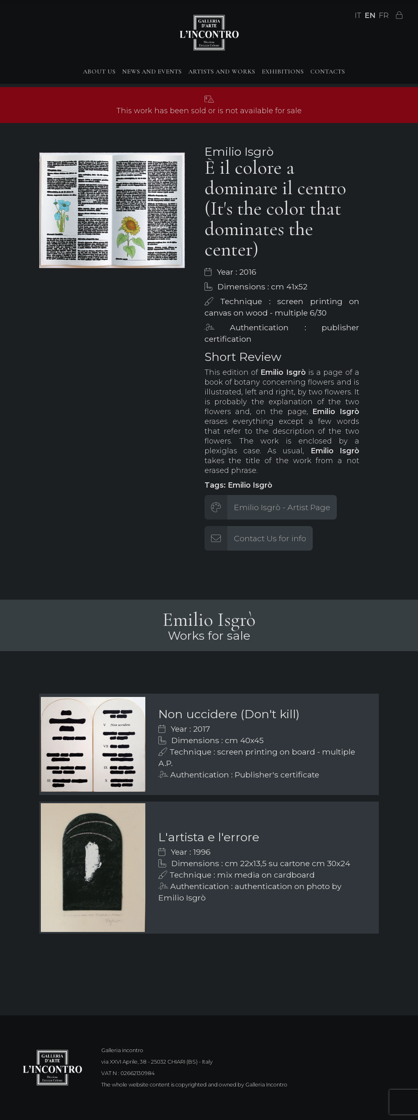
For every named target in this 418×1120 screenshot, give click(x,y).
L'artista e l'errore (208, 837)
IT (358, 15)
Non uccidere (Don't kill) (229, 714)
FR (384, 15)
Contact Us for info (270, 538)
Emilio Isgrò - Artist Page (282, 507)
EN (370, 15)
